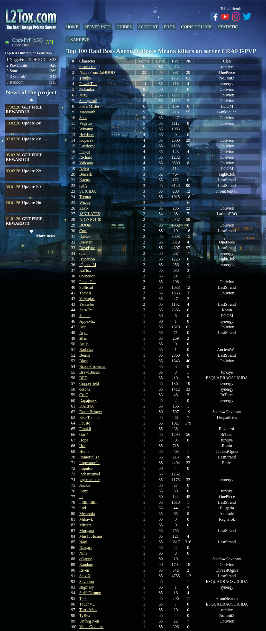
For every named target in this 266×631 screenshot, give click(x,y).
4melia (85, 315)
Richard (86, 157)
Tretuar (85, 197)
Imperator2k (89, 463)
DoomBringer (90, 412)
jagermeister (89, 479)
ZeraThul (87, 310)
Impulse (86, 468)
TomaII (85, 293)
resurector (87, 67)
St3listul (86, 287)
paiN (83, 185)
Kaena (84, 180)
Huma (84, 451)
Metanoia (87, 513)
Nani (83, 542)
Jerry (83, 95)
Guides (124, 27)
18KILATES (89, 214)
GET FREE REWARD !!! (24, 109)
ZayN (84, 208)
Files (169, 27)
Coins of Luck (196, 27)
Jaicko (84, 485)
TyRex (84, 615)
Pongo (84, 151)
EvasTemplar (90, 417)
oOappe (85, 559)
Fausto (84, 423)
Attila (84, 344)
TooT (83, 598)
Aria (83, 327)
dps (82, 253)
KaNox (85, 270)
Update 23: (31, 139)
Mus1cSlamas (91, 536)
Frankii (85, 429)
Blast (83, 361)
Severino (86, 581)
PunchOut (87, 282)
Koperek (86, 140)
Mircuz (85, 525)
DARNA (86, 406)
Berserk (85, 174)
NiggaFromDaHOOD (97, 72)
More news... (47, 236)
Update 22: (31, 171)
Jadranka (86, 89)
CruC (83, 395)
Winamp (86, 129)
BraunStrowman (92, 366)
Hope (83, 440)
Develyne (87, 248)
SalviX (85, 576)
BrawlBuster (89, 372)
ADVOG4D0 (90, 219)
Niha (83, 553)
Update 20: (31, 203)
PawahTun (88, 84)
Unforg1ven (89, 621)
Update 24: (31, 123)
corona (85, 389)
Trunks (85, 78)
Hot (82, 446)
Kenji (84, 491)
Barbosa (86, 349)
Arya (83, 332)
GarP (83, 434)
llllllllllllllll (88, 502)
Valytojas (87, 298)
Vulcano (86, 163)
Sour (83, 117)
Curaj (84, 231)
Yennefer (86, 304)
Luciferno (87, 146)
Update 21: (31, 187)
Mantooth (87, 112)
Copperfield (89, 383)
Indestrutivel (89, 474)
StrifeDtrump (90, 593)
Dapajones (88, 400)
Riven (84, 570)
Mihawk (86, 519)
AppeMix (87, 321)
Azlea (84, 168)
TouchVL (87, 604)
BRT (83, 378)
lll (81, 496)
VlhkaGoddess (91, 627)
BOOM (85, 225)
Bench (84, 355)
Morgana (86, 530)
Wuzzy (85, 202)
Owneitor (87, 276)
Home (72, 27)
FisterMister (89, 106)
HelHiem (87, 134)
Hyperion (87, 259)
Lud (82, 508)
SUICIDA (87, 191)
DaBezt (85, 236)
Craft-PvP (78, 39)
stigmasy (86, 587)
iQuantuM (87, 265)
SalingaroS (88, 100)
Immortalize (89, 457)
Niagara (86, 547)
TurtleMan (88, 610)
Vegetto (85, 123)
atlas (83, 338)
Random (86, 564)
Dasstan (86, 242)
